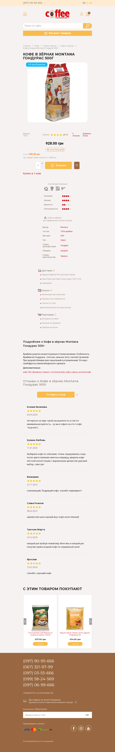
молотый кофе (85, 372)
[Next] (90, 621)
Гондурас (64, 246)
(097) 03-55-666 (38, 673)
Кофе (36, 46)
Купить (75, 644)
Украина (64, 256)
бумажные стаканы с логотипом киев (48, 372)
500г (62, 236)
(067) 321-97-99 (38, 667)
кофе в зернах (72, 372)
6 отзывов (76, 135)
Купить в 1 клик (32, 173)
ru (84, 3)
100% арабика (66, 231)
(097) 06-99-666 (38, 685)
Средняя (64, 251)
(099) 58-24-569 (38, 679)
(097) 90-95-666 (32, 2)
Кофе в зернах (49, 46)
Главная (26, 46)
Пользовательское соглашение (38, 741)
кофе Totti (27, 372)
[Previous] (25, 621)
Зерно (63, 240)
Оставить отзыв (56, 394)
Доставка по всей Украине (45, 699)
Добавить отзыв (87, 135)
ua (90, 3)
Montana (64, 227)
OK (87, 715)
